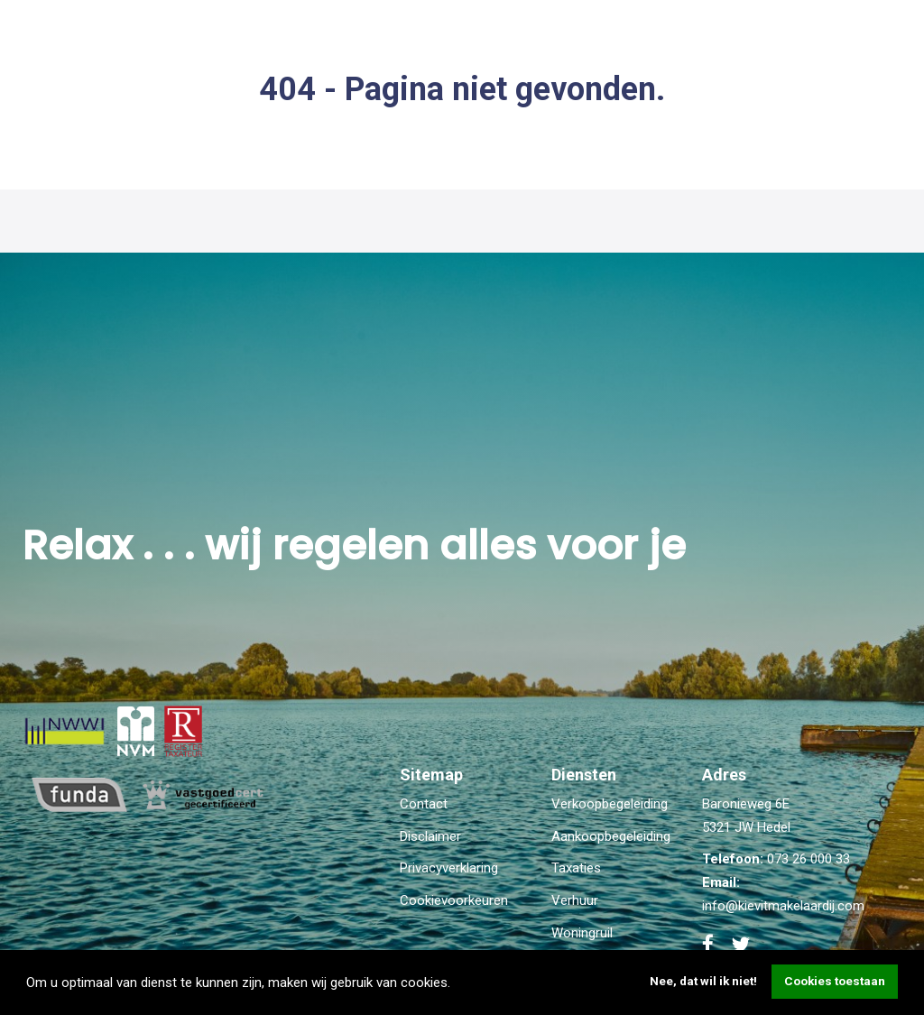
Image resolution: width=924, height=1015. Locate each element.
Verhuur (574, 900)
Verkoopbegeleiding (609, 804)
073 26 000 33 (808, 859)
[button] (456, 984)
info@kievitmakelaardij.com (783, 906)
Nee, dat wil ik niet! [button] (703, 980)
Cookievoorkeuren (454, 900)
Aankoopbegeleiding (610, 836)
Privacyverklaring (449, 868)
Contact (424, 804)
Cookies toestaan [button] (834, 980)
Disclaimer (430, 836)
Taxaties (576, 868)
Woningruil (582, 933)
